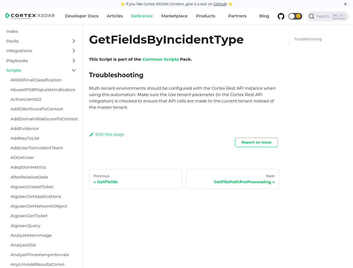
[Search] (328, 16)
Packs (12, 41)
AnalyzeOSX (23, 245)
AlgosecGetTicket (29, 215)
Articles (115, 15)
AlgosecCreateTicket (32, 186)
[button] (295, 16)
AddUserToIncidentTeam (36, 147)
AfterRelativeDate (29, 177)
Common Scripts (160, 59)
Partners (237, 15)
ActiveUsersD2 (25, 99)
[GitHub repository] (281, 16)
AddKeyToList (24, 138)
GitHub (219, 4)
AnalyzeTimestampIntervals (39, 254)
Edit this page (106, 134)
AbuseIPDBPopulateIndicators (42, 89)
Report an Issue (257, 142)
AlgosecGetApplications (35, 196)
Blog (264, 15)
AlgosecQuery (25, 225)
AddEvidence (24, 128)
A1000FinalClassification (35, 80)
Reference (142, 15)
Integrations (19, 50)
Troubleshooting (308, 39)
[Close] (345, 4)
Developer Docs (82, 15)
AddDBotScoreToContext (36, 109)
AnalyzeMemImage (31, 235)
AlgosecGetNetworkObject (38, 206)
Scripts (13, 70)
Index (12, 31)
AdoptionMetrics (28, 167)
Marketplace (174, 15)
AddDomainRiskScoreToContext (44, 118)
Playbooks (17, 60)
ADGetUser (22, 157)
